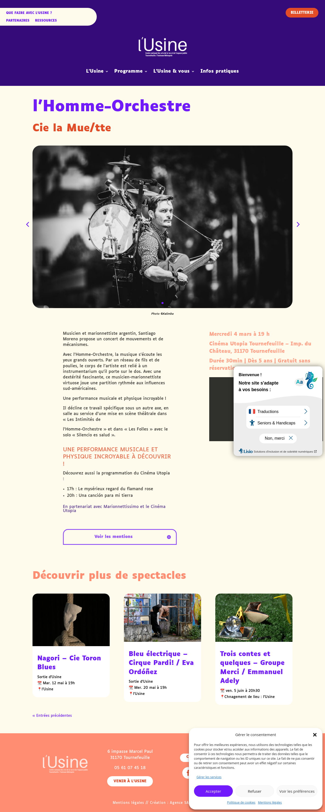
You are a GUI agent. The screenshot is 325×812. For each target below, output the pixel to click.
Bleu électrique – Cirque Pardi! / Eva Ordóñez (161, 663)
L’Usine (95, 71)
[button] (314, 734)
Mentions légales (270, 802)
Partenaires (17, 20)
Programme (128, 71)
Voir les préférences (297, 791)
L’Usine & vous (171, 71)
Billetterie (302, 12)
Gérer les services (209, 777)
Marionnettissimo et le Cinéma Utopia (228, 509)
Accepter (213, 791)
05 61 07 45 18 (130, 768)
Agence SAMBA (183, 803)
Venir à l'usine (130, 781)
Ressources (46, 20)
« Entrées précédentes (52, 716)
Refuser (255, 791)
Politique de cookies (241, 802)
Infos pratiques (219, 71)
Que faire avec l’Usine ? (29, 13)
